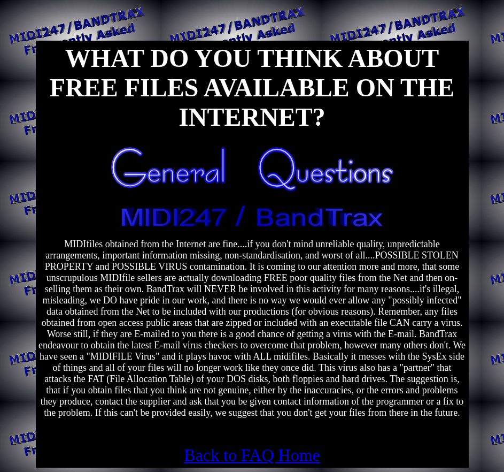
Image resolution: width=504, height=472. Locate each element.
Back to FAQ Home (252, 455)
